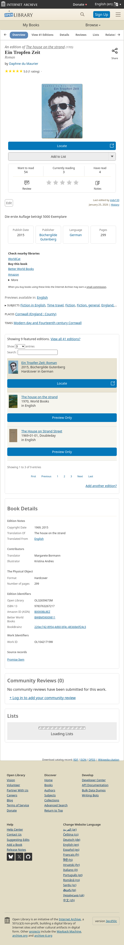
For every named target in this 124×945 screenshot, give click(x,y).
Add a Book (14, 845)
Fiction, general (88, 305)
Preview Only (62, 417)
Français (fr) (71, 855)
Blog (10, 800)
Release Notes (16, 850)
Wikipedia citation (108, 759)
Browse (81, 24)
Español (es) (71, 850)
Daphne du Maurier (23, 63)
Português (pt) (73, 875)
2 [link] (64, 476)
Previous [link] (46, 476)
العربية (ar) (69, 829)
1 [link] (57, 476)
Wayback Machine (69, 931)
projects (34, 931)
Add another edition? (101, 486)
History (115, 204)
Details (64, 35)
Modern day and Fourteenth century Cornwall (47, 323)
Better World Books (21, 269)
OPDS (92, 759)
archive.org (19, 935)
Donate (80, 4)
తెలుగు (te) (69, 890)
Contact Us (14, 834)
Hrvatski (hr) (71, 865)
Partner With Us (17, 790)
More (14, 280)
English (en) (71, 845)
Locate (62, 146)
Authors (49, 790)
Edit (9, 203)
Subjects (50, 795)
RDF (75, 759)
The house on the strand (45, 46)
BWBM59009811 (44, 617)
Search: (32, 352)
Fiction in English (32, 305)
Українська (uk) (73, 895)
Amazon (13, 274)
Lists (96, 35)
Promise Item (15, 660)
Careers (12, 795)
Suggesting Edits (18, 840)
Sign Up (101, 14)
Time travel (55, 305)
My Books (31, 24)
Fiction (70, 305)
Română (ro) (71, 880)
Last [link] (90, 476)
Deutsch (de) (71, 840)
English (42, 297)
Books (48, 785)
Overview (18, 35)
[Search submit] (82, 14)
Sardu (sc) (69, 885)
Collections (51, 800)
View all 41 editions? (65, 339)
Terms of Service (18, 805)
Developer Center (94, 780)
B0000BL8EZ (42, 612)
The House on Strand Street (41, 431)
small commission (96, 286)
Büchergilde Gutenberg (48, 237)
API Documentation (95, 785)
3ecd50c (111, 921)
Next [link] (80, 476)
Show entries (21, 346)
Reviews (81, 35)
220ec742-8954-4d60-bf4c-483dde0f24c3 (60, 627)
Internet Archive (70, 919)
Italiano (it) (70, 870)
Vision (11, 780)
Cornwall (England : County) (35, 314)
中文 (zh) (69, 900)
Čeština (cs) (71, 834)
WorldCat (14, 259)
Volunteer (13, 785)
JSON (83, 759)
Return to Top (53, 810)
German (76, 235)
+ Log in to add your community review (43, 697)
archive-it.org (43, 935)
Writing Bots (90, 795)
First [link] (33, 476)
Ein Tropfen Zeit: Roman (39, 363)
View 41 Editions (43, 35)
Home (48, 780)
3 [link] (71, 476)
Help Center (15, 829)
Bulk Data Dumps (94, 790)
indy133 (114, 200)
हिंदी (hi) (68, 860)
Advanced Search (56, 805)
